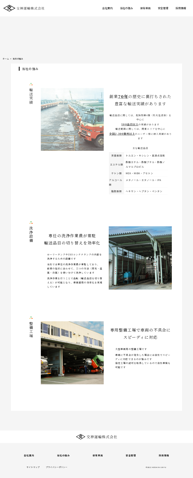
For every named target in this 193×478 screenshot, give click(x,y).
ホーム (6, 58)
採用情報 (181, 8)
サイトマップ (33, 467)
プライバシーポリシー (56, 467)
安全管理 (163, 8)
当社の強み (126, 8)
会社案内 (107, 8)
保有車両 (145, 8)
